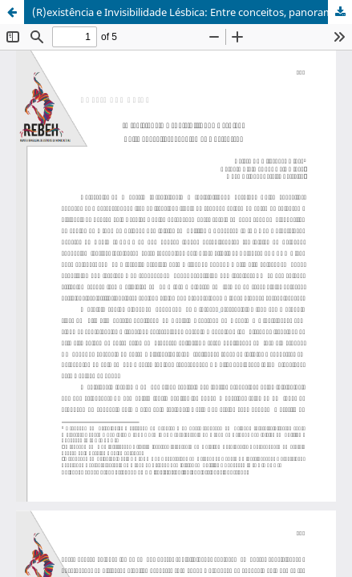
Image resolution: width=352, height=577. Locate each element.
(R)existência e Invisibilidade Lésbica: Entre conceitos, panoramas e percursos (192, 12)
